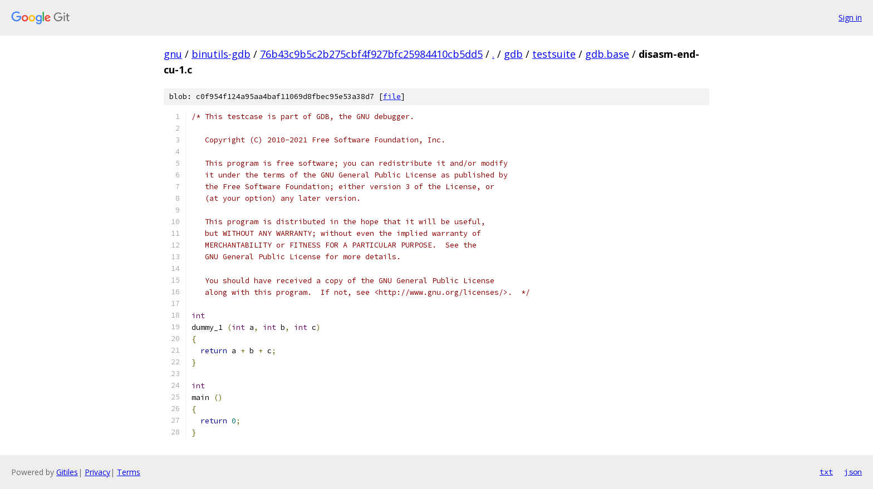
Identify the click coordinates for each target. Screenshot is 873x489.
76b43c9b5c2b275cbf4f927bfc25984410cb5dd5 (371, 54)
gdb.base (607, 54)
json (853, 472)
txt (826, 472)
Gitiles (67, 472)
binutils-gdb (221, 54)
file (392, 96)
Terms (128, 472)
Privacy (97, 472)
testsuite (554, 54)
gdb (513, 54)
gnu (173, 54)
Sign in (850, 17)
